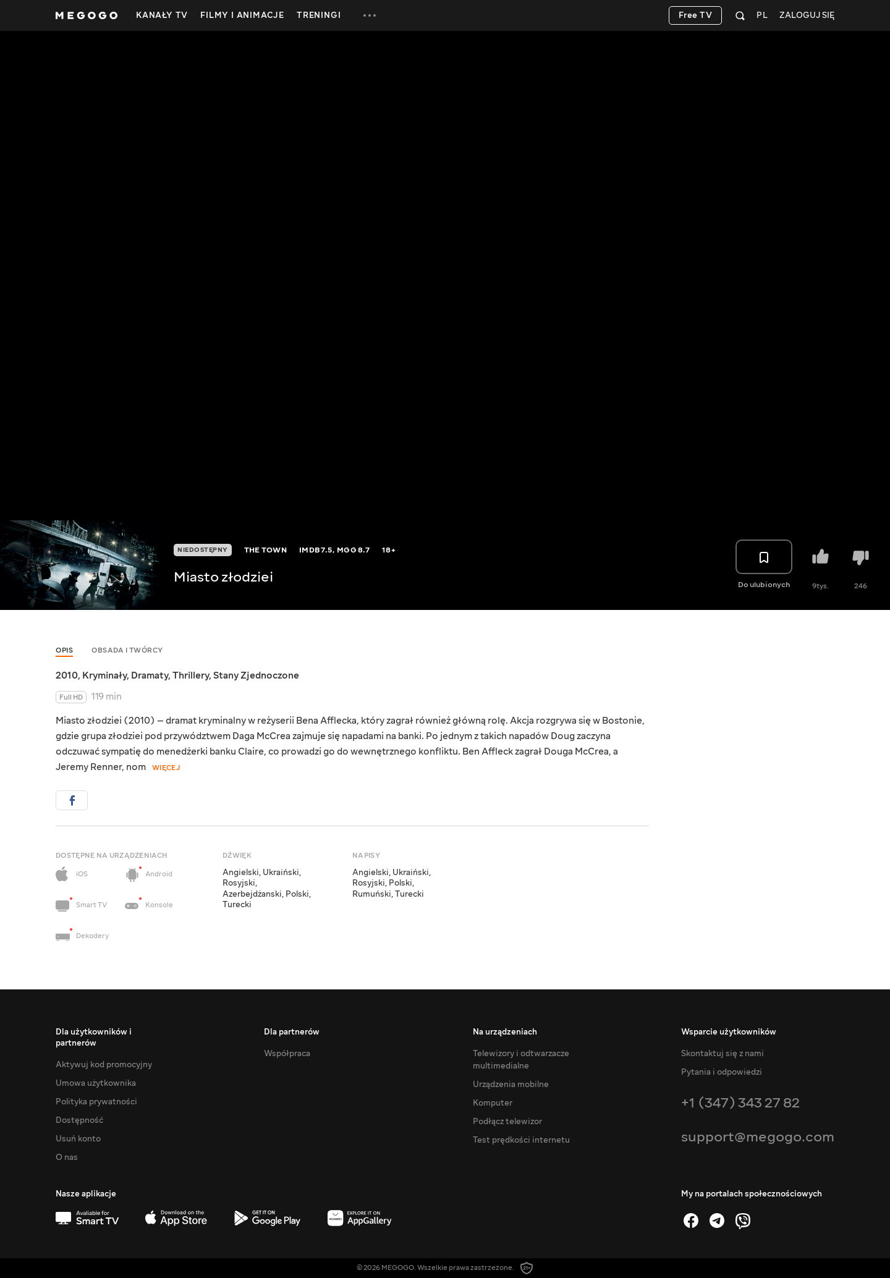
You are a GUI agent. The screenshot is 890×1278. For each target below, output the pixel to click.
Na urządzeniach (505, 1032)
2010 (67, 675)
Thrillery (190, 675)
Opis (64, 650)
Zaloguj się (806, 16)
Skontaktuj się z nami (722, 1053)
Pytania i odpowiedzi (721, 1072)
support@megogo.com (757, 1136)
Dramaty (149, 675)
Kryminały (104, 675)
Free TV (696, 15)
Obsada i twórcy (127, 650)
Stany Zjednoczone (256, 675)
